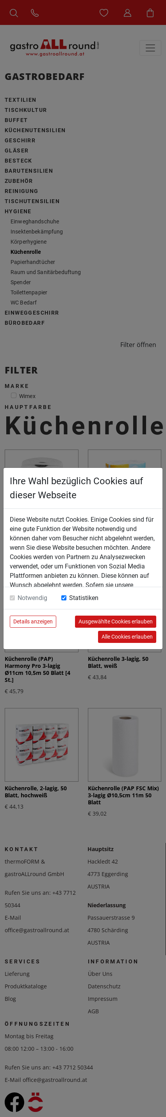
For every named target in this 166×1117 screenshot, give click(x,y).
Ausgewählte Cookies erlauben (116, 621)
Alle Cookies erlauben (127, 637)
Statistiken (83, 598)
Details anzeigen (33, 621)
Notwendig (32, 598)
